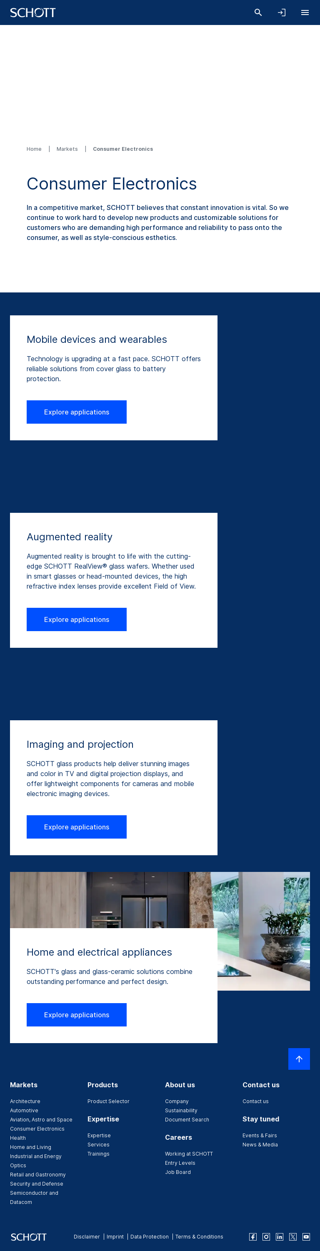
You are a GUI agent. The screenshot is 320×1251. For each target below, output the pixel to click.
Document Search (187, 1119)
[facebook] (253, 1237)
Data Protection (149, 1237)
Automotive (24, 1110)
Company (177, 1101)
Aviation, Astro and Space (41, 1119)
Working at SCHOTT (189, 1154)
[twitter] (293, 1237)
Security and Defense (36, 1184)
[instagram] (266, 1237)
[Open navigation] (305, 12)
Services (99, 1144)
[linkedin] (279, 1237)
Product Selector (109, 1101)
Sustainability (181, 1110)
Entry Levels (180, 1163)
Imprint (115, 1237)
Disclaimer (87, 1237)
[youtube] (306, 1237)
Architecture (25, 1101)
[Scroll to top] (299, 1059)
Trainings (99, 1154)
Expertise (99, 1135)
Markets (68, 149)
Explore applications (76, 412)
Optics (18, 1165)
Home (35, 149)
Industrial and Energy (36, 1156)
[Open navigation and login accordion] (282, 12)
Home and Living (30, 1147)
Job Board (178, 1172)
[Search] (258, 12)
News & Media (260, 1144)
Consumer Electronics (37, 1129)
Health (18, 1138)
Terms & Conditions (199, 1237)
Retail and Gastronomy (38, 1174)
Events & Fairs (259, 1135)
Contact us (255, 1101)
